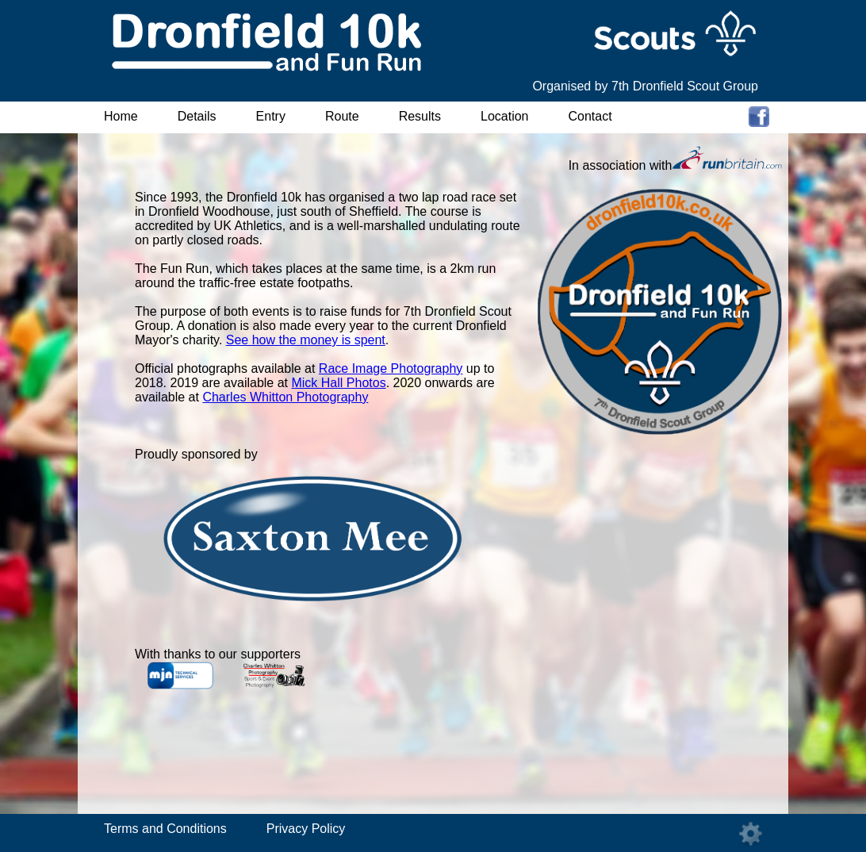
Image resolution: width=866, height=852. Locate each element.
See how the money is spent (305, 340)
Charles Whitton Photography (285, 397)
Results (420, 116)
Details (197, 116)
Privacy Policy (306, 828)
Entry (270, 116)
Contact (590, 116)
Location (505, 116)
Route (342, 116)
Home (121, 116)
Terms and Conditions (165, 828)
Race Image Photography (390, 368)
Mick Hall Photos (338, 383)
